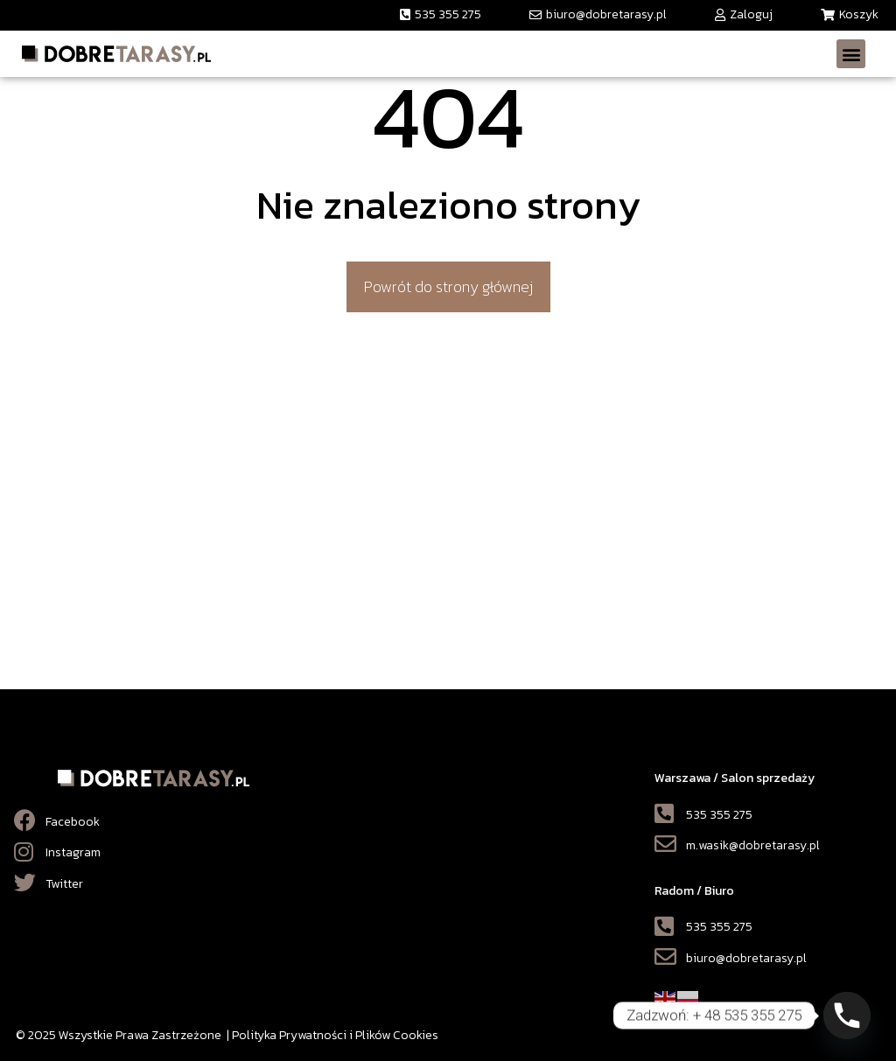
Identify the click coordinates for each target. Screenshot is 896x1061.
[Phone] (847, 1015)
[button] (440, 15)
